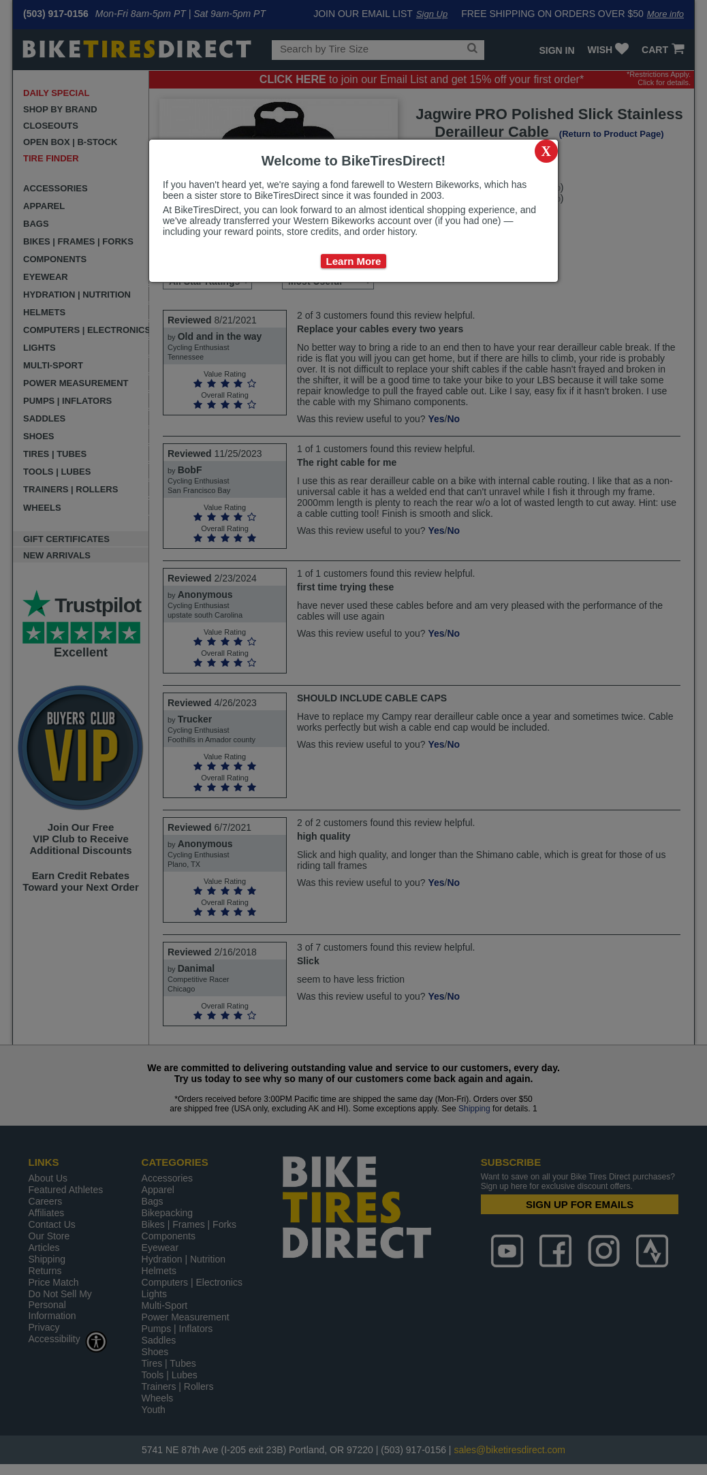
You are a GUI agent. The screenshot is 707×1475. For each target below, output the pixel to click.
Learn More (353, 261)
